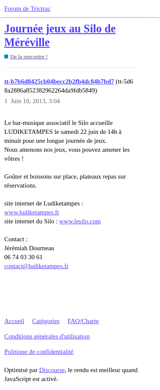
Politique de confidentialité (38, 351)
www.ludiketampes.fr (31, 212)
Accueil (14, 321)
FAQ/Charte (83, 321)
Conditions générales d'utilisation (47, 336)
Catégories (45, 321)
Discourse (52, 370)
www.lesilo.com (80, 221)
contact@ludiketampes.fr (36, 266)
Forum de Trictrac (27, 8)
